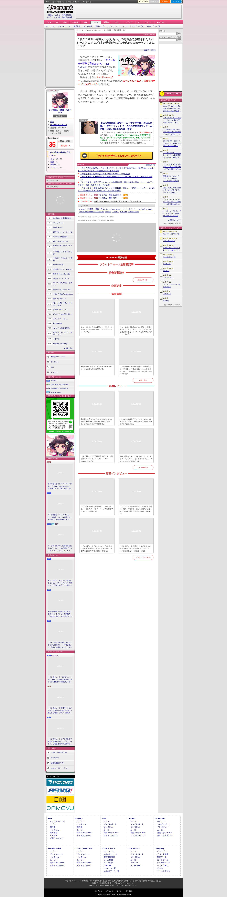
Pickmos (166, 300)
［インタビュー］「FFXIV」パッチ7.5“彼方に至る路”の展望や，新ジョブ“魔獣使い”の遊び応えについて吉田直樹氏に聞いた (60, 679)
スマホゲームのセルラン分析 (62, 253)
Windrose (166, 271)
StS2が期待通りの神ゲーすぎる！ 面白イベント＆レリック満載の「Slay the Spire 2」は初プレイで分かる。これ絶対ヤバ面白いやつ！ (60, 614)
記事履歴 (165, 1)
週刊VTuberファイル (60, 241)
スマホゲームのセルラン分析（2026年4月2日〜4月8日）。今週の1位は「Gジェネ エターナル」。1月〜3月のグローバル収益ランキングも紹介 (136, 370)
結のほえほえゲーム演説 (62, 289)
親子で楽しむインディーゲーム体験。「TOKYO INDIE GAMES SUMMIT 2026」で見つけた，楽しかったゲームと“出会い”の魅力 (60, 486)
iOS (107, 63)
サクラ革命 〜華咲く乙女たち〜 (59, 111)
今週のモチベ (58, 227)
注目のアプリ (100, 26)
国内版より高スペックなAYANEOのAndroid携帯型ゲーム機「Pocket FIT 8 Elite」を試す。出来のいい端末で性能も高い (96, 421)
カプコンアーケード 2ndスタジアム (171, 285)
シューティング (163, 863)
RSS (47, 2)
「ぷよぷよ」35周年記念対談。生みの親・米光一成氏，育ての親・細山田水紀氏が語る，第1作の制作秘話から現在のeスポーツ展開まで (136, 510)
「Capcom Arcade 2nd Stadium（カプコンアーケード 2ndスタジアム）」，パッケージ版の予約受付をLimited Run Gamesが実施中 (172, 131)
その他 (160, 868)
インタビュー (114, 26)
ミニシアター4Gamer (60, 319)
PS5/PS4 (75, 22)
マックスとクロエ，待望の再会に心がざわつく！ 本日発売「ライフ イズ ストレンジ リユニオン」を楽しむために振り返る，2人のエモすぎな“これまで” (60, 548)
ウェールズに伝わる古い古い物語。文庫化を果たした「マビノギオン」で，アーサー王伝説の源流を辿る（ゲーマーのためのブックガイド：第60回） (136, 330)
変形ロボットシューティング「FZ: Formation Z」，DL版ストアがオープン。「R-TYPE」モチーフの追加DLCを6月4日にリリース (172, 178)
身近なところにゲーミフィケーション (62, 333)
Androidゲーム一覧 (153, 26)
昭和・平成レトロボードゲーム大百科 (62, 304)
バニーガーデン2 (169, 241)
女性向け (107, 22)
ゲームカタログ (163, 871)
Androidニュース (64, 26)
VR (116, 22)
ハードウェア (127, 22)
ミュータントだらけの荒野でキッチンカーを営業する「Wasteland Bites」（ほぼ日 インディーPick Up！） (97, 329)
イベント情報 (162, 854)
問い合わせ (87, 2)
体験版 (53, 164)
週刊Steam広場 (58, 264)
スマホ (95, 23)
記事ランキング (56, 838)
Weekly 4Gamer (58, 223)
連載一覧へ (69, 348)
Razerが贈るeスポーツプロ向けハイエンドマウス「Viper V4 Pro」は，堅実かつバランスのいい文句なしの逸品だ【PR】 (136, 458)
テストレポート (137, 854)
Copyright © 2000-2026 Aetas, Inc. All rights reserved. (113, 894)
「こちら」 (126, 883)
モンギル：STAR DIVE (171, 234)
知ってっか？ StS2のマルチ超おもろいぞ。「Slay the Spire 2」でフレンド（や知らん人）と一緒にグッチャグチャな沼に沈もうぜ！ (60, 583)
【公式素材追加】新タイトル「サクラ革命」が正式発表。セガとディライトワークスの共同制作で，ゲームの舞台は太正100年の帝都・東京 (126, 126)
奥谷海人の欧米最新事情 (62, 218)
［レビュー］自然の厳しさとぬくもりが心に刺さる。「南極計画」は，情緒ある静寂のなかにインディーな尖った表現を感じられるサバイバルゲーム (60, 645)
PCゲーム (54, 380)
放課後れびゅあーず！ (61, 343)
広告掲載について (57, 763)
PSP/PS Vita (160, 818)
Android (82, 67)
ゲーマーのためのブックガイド (62, 284)
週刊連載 (53, 833)
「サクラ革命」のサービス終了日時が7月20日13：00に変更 (105, 174)
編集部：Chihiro (150, 50)
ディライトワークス (58, 125)
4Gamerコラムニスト (60, 309)
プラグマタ (167, 293)
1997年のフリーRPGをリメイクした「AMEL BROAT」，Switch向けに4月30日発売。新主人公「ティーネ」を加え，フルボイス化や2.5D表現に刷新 (172, 143)
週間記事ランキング (58, 356)
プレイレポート (110, 824)
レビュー (53, 824)
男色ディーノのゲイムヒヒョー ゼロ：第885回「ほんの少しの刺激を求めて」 (96, 368)
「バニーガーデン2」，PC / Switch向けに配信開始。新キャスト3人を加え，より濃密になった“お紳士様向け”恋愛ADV (172, 213)
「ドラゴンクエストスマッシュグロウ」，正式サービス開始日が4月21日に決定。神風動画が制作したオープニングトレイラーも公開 (172, 201)
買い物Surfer (57, 323)
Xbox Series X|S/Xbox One (59, 384)
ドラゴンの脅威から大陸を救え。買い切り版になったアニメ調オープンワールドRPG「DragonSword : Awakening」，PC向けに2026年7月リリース (172, 166)
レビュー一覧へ (143, 467)
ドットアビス (168, 277)
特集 (52, 162)
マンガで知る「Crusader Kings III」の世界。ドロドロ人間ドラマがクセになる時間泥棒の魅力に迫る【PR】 (60, 517)
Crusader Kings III (169, 257)
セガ (52, 122)
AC (139, 22)
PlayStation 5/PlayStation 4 (59, 388)
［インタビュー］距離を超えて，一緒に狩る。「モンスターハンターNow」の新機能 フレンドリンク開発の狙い (97, 509)
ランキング (176, 1)
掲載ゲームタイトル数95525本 (60, 15)
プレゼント (55, 362)
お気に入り (154, 1)
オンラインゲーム (57, 821)
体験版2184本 (67, 17)
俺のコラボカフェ (59, 299)
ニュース (54, 159)
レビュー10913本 (53, 17)
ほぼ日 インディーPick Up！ (63, 269)
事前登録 (77, 26)
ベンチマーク (136, 865)
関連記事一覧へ (151, 165)
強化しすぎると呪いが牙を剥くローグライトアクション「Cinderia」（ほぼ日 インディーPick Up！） (172, 190)
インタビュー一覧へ (143, 557)
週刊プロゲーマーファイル (62, 232)
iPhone (112, 209)
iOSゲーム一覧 (137, 26)
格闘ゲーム (161, 857)
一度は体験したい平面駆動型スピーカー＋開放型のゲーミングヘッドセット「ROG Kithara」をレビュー (97, 458)
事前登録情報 (109, 857)
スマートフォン (108, 848)
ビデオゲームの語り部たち (62, 314)
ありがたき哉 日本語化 (61, 328)
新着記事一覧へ (143, 280)
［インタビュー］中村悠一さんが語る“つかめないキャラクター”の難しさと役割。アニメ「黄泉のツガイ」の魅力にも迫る (60, 710)
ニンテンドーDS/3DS (83, 848)
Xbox (65, 22)
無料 (143, 209)
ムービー (125, 26)
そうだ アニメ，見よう (61, 278)
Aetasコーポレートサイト (60, 768)
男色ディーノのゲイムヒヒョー (62, 247)
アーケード (160, 848)
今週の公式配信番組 (60, 237)
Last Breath (167, 264)
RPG (118, 209)
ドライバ (54, 372)
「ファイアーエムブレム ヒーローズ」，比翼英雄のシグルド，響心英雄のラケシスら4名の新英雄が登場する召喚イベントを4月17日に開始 (172, 155)
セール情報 (88, 26)
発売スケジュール (84, 833)
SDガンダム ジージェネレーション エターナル (171, 249)
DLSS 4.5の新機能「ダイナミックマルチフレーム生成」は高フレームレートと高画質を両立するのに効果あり (136, 421)
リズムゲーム (162, 865)
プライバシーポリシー (59, 752)
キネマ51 (56, 339)
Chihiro (133, 212)
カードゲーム (162, 860)
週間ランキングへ (175, 220)
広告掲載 (129, 891)
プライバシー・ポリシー (114, 891)
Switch (85, 22)
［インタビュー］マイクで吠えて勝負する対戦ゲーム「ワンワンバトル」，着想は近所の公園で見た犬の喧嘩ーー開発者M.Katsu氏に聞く (60, 741)
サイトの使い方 (73, 2)
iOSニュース (50, 26)
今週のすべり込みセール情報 (62, 259)
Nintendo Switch (56, 392)
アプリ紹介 (108, 863)
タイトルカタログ (84, 835)
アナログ (148, 22)
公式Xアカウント (58, 2)
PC (57, 22)
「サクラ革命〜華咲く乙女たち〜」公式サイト (118, 156)
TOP (49, 22)
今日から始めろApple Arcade (63, 294)
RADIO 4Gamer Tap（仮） (62, 274)
